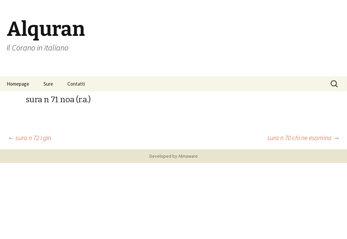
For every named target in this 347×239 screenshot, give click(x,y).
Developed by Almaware (173, 156)
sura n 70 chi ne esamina (303, 137)
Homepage (18, 84)
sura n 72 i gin (29, 137)
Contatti (76, 84)
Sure (48, 84)
